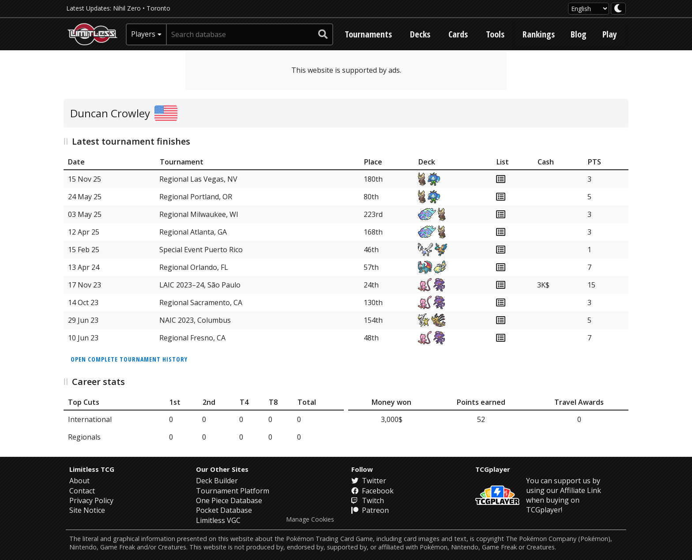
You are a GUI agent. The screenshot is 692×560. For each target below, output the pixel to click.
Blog (579, 34)
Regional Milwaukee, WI (198, 214)
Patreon (370, 510)
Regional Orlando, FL (193, 267)
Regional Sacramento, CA (200, 302)
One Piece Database (229, 500)
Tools (495, 34)
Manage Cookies (310, 519)
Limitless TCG (91, 469)
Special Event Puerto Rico (201, 249)
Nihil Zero (127, 8)
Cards (458, 34)
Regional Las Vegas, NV (198, 179)
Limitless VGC (218, 520)
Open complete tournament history (129, 359)
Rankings (539, 34)
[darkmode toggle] (618, 9)
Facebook (372, 491)
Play (609, 34)
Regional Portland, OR (195, 197)
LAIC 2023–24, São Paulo (200, 285)
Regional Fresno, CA (192, 338)
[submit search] (323, 34)
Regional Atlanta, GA (193, 232)
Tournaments (368, 34)
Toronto (158, 8)
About (79, 480)
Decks (420, 34)
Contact (82, 491)
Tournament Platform (232, 491)
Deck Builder (217, 480)
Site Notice (87, 510)
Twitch (367, 500)
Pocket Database (224, 510)
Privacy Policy (91, 500)
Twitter (368, 480)
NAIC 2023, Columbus (195, 320)
